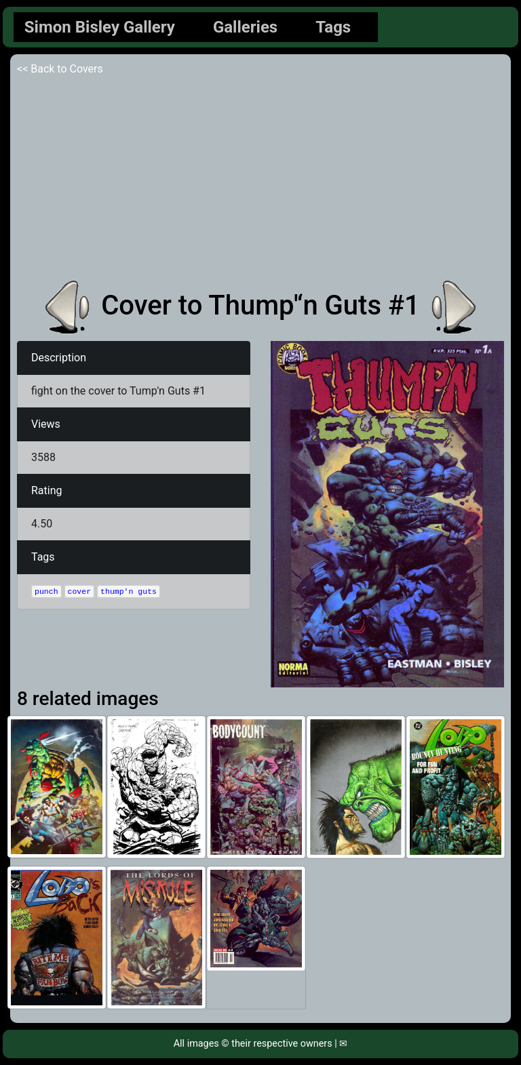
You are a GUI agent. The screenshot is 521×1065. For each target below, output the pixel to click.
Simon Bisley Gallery (99, 27)
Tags (333, 27)
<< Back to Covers (60, 68)
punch (46, 591)
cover (80, 591)
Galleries (245, 27)
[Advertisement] (260, 179)
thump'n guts (128, 591)
